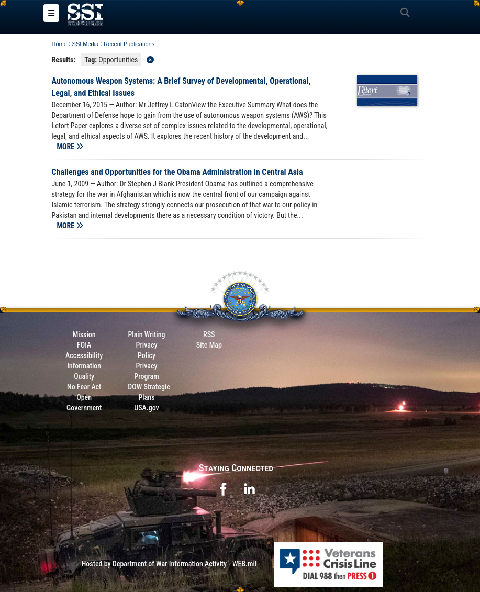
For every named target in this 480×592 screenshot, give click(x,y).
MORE (70, 146)
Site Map (209, 345)
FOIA (84, 345)
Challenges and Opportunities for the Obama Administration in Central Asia (177, 172)
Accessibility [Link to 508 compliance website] (84, 355)
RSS (209, 334)
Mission (84, 334)
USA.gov (146, 408)
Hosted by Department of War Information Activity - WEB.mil (169, 564)
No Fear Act (84, 387)
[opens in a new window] (223, 488)
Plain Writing (146, 334)
